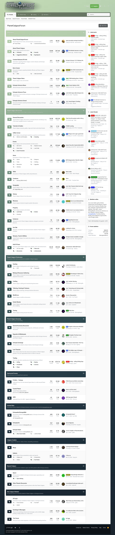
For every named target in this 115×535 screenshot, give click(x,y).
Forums (11, 14)
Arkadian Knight (77, 52)
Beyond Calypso (11, 466)
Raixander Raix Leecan (78, 476)
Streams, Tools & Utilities (20, 236)
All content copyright (16, 532)
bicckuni (79, 230)
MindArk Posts (31, 18)
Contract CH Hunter (76, 203)
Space (14, 473)
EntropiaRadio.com (28, 431)
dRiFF (97, 209)
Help (100, 527)
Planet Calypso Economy (14, 319)
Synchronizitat (80, 147)
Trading (15, 358)
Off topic (15, 498)
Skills (14, 171)
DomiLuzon (98, 210)
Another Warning (71, 281)
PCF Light (9, 527)
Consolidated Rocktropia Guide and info (75, 483)
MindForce (16, 295)
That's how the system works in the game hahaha (77, 118)
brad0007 (74, 304)
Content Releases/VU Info (20, 59)
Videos (17, 459)
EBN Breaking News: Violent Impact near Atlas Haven (80, 78)
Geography (16, 185)
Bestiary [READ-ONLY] (21, 180)
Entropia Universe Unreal (20, 100)
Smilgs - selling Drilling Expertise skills (77, 361)
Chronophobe (78, 87)
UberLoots (35, 248)
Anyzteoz (97, 206)
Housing (18, 214)
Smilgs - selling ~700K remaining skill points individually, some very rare (99, 65)
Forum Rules (24, 18)
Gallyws (74, 520)
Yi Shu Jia (68, 455)
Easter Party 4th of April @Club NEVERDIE (76, 145)
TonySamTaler (78, 71)
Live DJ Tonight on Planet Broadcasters (75, 430)
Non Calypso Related (13, 491)
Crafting (15, 281)
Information (10, 32)
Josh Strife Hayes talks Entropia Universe (76, 93)
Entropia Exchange (18, 342)
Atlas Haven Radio (20, 433)
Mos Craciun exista (76, 383)
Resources (18, 164)
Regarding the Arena (72, 220)
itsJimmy (75, 162)
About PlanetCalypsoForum (20, 39)
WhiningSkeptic (76, 221)
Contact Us (78, 527)
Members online (94, 199)
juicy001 (74, 512)
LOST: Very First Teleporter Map (73, 194)
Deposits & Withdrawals (19, 334)
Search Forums (16, 18)
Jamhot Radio (36, 433)
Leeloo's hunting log (70, 265)
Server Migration (70, 423)
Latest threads (94, 112)
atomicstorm (78, 42)
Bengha (102, 206)
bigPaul (78, 344)
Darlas (96, 217)
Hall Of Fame (16, 244)
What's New (23, 14)
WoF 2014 (18, 145)
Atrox (67, 178)
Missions (15, 201)
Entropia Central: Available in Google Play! (76, 236)
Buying (35, 362)
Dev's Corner (16, 68)
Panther (78, 275)
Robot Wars (18, 148)
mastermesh (91, 204)
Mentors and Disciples (21, 137)
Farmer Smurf (78, 62)
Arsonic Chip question (71, 295)
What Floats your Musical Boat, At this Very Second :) (78, 500)
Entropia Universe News (19, 85)
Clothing (35, 162)
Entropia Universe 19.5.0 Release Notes (75, 60)
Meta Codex (69, 171)
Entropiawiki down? (70, 414)
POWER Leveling (70, 126)
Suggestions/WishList (21, 55)
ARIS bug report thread (71, 397)
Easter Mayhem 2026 (72, 85)
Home (104, 527)
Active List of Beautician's (73, 302)
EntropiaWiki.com (28, 414)
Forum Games (19, 502)
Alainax (75, 248)
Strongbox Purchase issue (73, 335)
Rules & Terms (86, 527)
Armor (17, 159)
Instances (15, 219)
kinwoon (75, 399)
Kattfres (103, 214)
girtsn (75, 363)
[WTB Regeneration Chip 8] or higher (74, 160)
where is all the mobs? (71, 389)
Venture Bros (80, 135)
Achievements (36, 251)
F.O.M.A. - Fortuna (18, 380)
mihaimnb (93, 207)
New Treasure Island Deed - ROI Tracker (75, 342)
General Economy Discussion (21, 325)
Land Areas (18, 211)
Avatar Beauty (17, 302)
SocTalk (15, 227)
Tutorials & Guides (18, 126)
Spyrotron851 (103, 215)
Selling (17, 362)
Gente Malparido (96, 215)
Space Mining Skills (98, 141)
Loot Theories (17, 349)
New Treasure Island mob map (74, 186)
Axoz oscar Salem (92, 203)
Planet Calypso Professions (15, 257)
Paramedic (35, 268)
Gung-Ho (75, 457)
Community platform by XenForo (19, 530)
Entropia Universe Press (19, 92)
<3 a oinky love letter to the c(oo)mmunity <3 (76, 510)
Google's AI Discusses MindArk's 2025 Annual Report (80, 326)
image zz (74, 188)
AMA (17, 73)
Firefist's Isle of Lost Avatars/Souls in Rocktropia (77, 210)
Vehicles (18, 167)
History (15, 194)
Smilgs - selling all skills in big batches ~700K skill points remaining (99, 75)
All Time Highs (19, 248)
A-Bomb (97, 212)
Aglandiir (74, 485)
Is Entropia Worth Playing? (72, 446)
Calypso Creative (12, 440)
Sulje (75, 120)
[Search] (108, 6)
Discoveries (18, 251)
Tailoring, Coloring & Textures (21, 288)
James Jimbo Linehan (82, 80)
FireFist (78, 212)
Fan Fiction (36, 459)
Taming (15, 310)
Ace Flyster (74, 297)
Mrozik (102, 203)
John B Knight (91, 217)
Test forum (16, 518)
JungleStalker (76, 290)
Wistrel (74, 103)
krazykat (79, 424)
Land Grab (35, 148)
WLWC (17, 505)
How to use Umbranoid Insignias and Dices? (78, 201)
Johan (100, 209)
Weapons (35, 159)
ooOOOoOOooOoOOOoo (39, 43)
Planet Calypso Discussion (14, 110)
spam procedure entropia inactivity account (76, 40)
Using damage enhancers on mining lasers (78, 474)
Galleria (15, 453)
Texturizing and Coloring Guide (74, 288)
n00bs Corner (16, 133)
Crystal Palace (17, 388)
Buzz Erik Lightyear (24, 392)
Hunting (15, 264)
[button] (15, 14)
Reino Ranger (76, 173)
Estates (35, 211)
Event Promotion (20, 150)
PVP (17, 268)
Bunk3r (78, 448)
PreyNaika (75, 94)
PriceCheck (18, 364)
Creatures (15, 178)
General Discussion (18, 117)
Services (35, 364)
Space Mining (19, 478)
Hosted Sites (10, 405)
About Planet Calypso (19, 48)
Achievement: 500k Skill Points (73, 246)
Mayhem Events (37, 145)
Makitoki (90, 209)
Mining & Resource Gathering (21, 273)
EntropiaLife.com (28, 425)
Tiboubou (92, 212)
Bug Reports (36, 55)
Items (14, 155)
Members (46, 14)
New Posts (8, 18)
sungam (101, 212)
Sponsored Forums (12, 373)
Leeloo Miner (79, 267)
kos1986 (75, 416)
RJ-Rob (74, 196)
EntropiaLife (16, 423)
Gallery (35, 14)
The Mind (98, 214)
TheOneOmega (99, 207)
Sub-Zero (75, 337)
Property (15, 207)
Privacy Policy (94, 527)
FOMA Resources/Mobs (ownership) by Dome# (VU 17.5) (79, 381)
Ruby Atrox (70, 310)
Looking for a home (70, 228)
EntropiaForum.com (47, 407)
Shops (17, 367)
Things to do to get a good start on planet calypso (79, 133)
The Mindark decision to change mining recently (78, 50)
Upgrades (35, 164)
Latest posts (93, 32)
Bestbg (90, 215)
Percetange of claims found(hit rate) (77, 273)
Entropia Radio (17, 429)
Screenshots (36, 457)
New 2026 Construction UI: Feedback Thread (79, 69)
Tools (17, 162)
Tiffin (94, 209)
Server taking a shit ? (96, 168)
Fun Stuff (35, 502)
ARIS (14, 397)
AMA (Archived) (37, 73)
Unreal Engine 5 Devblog (73, 101)
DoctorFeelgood (98, 204)
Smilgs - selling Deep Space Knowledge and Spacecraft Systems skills (99, 46)
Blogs (14, 447)
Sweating (35, 137)
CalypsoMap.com (19, 189)
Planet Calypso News (19, 78)
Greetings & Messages (19, 510)
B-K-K (104, 207)
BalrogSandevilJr (103, 235)
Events (15, 141)
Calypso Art (18, 457)
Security (35, 52)
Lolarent (105, 204)
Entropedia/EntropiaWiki (19, 412)
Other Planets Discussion (20, 483)
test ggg (68, 518)
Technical (18, 52)
